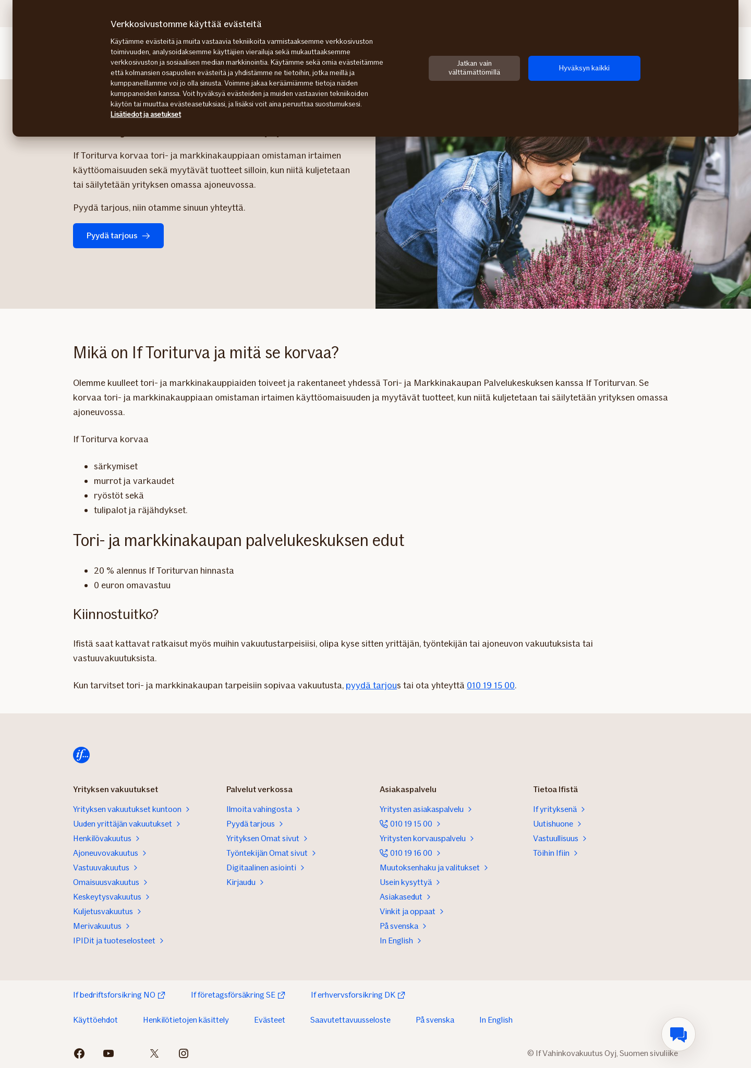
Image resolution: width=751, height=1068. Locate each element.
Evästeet (269, 1020)
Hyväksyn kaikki (584, 68)
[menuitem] (678, 1034)
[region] (375, 68)
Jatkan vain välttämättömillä (474, 68)
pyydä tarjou (371, 685)
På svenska (435, 1020)
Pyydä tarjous (118, 235)
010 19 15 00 (491, 685)
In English (496, 1020)
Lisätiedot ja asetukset (146, 114)
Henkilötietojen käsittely (186, 1020)
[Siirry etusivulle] (81, 755)
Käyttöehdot (95, 1020)
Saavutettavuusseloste (350, 1020)
